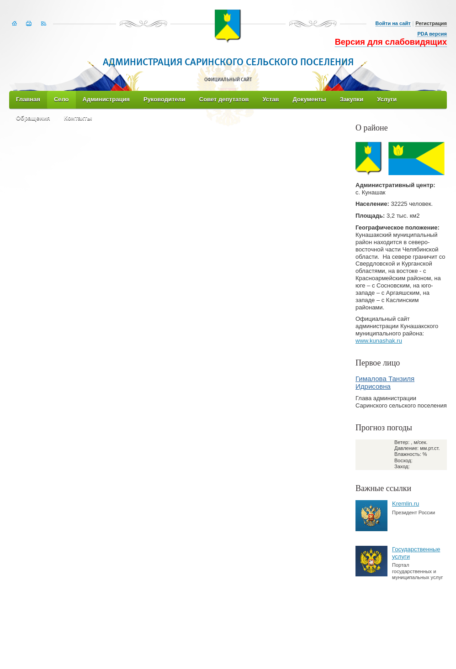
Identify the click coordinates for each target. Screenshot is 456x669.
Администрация (106, 99)
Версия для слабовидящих (391, 42)
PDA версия (432, 34)
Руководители (164, 99)
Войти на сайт (393, 23)
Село (61, 99)
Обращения (33, 118)
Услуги (387, 99)
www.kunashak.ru (378, 340)
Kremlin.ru (405, 503)
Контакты (78, 118)
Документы (309, 99)
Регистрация (431, 23)
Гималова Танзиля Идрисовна (384, 382)
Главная (28, 99)
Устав (270, 99)
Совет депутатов (224, 99)
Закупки (351, 99)
